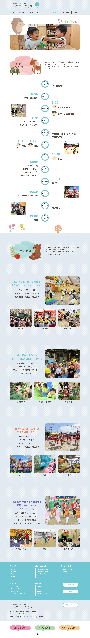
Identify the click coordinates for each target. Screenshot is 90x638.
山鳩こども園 (19, 627)
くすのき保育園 (43, 627)
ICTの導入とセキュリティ (43, 574)
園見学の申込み (69, 585)
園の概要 (13, 571)
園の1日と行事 (51, 12)
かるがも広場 (40, 589)
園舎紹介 (13, 569)
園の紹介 (22, 12)
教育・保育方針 (35, 12)
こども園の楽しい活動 (42, 571)
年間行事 (65, 571)
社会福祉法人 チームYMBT (43, 617)
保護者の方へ (70, 605)
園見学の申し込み (15, 589)
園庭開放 (39, 591)
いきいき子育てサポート (43, 593)
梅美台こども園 (68, 627)
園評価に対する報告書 (15, 617)
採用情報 (69, 591)
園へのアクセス (15, 576)
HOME (12, 12)
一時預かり (39, 586)
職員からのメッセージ (16, 574)
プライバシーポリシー (29, 617)
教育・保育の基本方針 (42, 569)
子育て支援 (65, 12)
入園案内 (77, 12)
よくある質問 (14, 586)
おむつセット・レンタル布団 (18, 593)
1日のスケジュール (67, 569)
